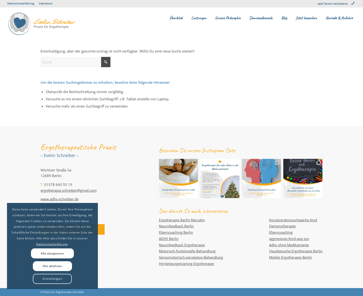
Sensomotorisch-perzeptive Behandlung (191, 257)
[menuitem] (22, 3)
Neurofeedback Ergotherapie (182, 245)
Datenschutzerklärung (20, 3)
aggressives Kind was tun (289, 238)
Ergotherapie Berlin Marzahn (182, 220)
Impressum (45, 3)
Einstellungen (52, 279)
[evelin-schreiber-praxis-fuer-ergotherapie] (42, 24)
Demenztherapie (282, 226)
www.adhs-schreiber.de (60, 199)
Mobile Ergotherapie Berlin (290, 257)
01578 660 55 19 (58, 184)
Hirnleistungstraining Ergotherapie (186, 263)
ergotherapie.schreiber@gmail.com (69, 190)
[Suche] (75, 62)
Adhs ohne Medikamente (289, 245)
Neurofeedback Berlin (176, 226)
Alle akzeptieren (52, 253)
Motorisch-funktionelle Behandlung (187, 251)
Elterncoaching (281, 232)
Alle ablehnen (52, 266)
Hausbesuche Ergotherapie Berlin (295, 251)
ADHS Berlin (168, 238)
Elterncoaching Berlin (176, 232)
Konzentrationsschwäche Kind (293, 220)
